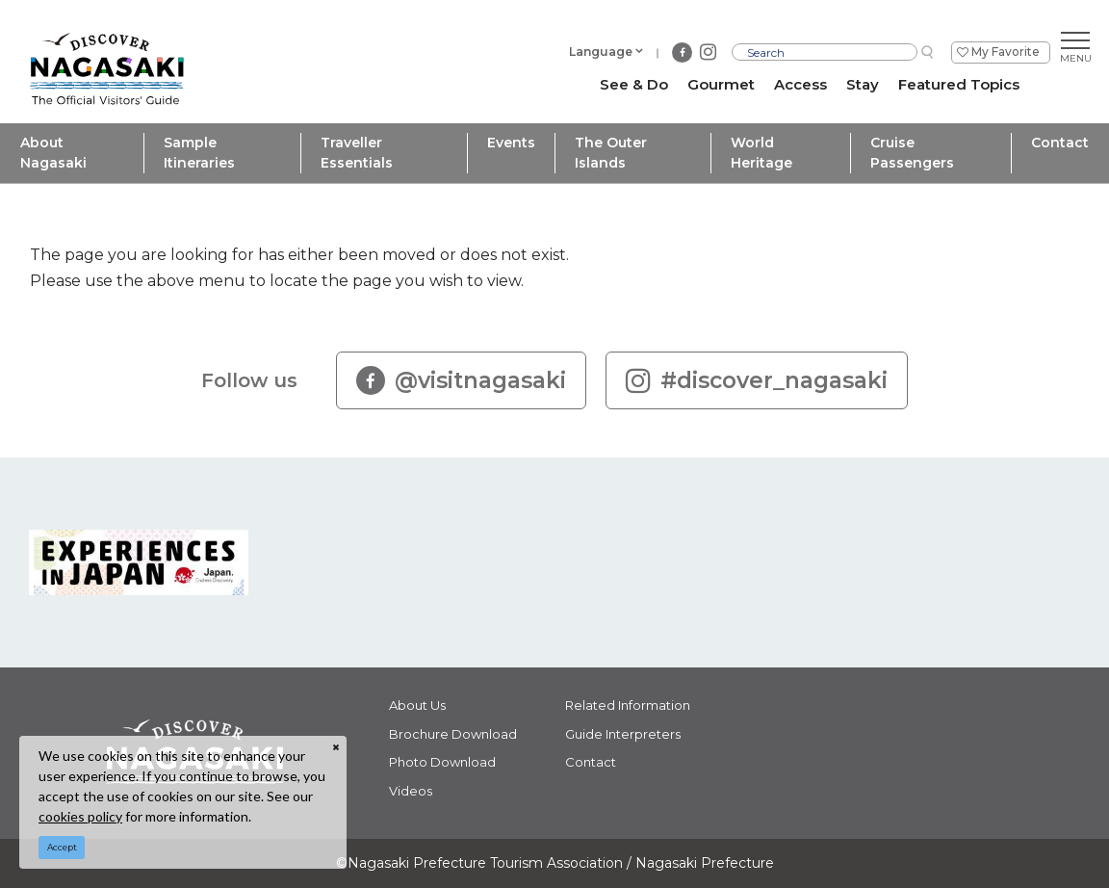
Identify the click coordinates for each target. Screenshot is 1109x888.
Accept (62, 847)
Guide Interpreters (623, 734)
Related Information (627, 705)
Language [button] (600, 51)
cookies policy (80, 816)
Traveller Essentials (357, 152)
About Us (417, 705)
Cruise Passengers (912, 152)
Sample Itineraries (199, 152)
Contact (1060, 142)
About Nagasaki (53, 152)
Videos (410, 790)
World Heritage (761, 152)
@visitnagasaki (461, 380)
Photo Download (442, 762)
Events (511, 142)
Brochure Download (453, 734)
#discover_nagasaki (757, 380)
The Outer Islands (611, 152)
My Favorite (1005, 51)
